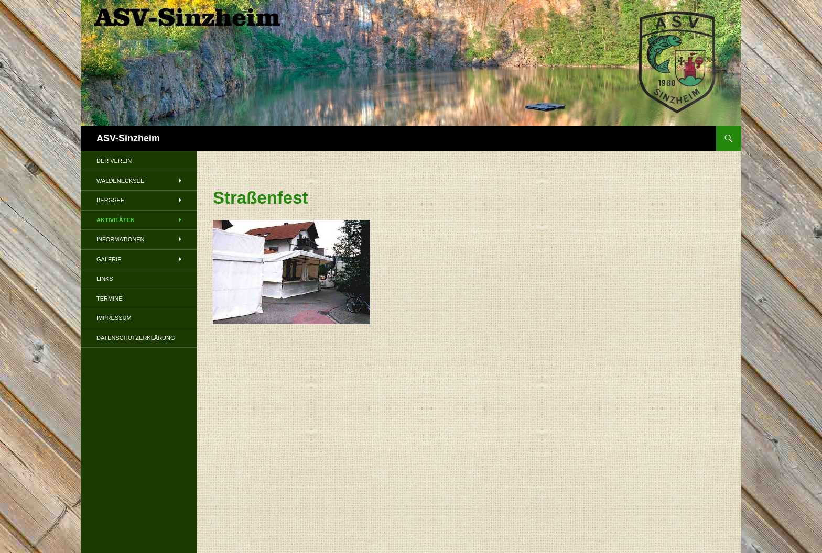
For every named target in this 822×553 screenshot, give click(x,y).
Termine (109, 298)
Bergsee (110, 200)
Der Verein (114, 161)
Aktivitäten (115, 220)
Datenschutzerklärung (135, 338)
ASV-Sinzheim (128, 138)
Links (104, 278)
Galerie (109, 259)
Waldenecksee (120, 181)
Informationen (120, 239)
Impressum (114, 318)
